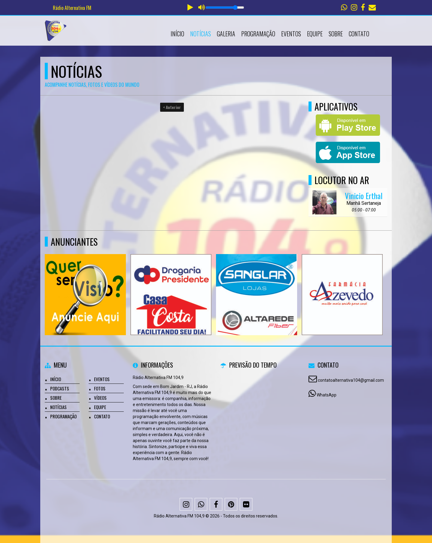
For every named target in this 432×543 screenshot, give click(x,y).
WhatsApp (326, 395)
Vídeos (100, 397)
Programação (258, 33)
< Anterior (172, 107)
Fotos (99, 388)
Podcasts (59, 388)
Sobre (336, 33)
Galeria (226, 33)
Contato (359, 33)
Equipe (315, 33)
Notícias (200, 33)
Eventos (291, 33)
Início (177, 33)
